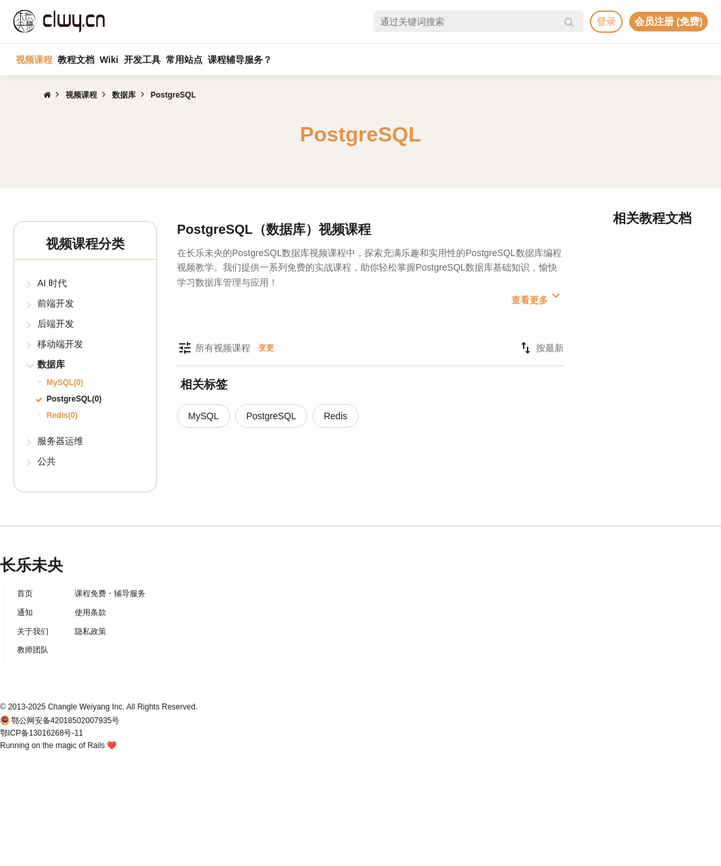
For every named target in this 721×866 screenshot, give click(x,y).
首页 (25, 593)
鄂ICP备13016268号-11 (41, 733)
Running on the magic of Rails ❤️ (58, 745)
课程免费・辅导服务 (110, 593)
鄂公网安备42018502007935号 (65, 720)
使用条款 (90, 612)
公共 (46, 461)
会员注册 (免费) (668, 21)
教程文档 (76, 59)
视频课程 (34, 59)
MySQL (203, 416)
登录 (606, 21)
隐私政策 (90, 631)
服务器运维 (60, 441)
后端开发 (55, 323)
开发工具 (142, 59)
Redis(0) (62, 415)
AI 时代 (52, 283)
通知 (25, 612)
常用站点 (184, 59)
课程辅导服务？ (240, 59)
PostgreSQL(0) (74, 399)
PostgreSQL (271, 416)
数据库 (51, 364)
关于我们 (33, 631)
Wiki (109, 59)
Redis (335, 416)
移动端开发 (60, 344)
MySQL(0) (65, 382)
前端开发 (55, 303)
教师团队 (33, 649)
